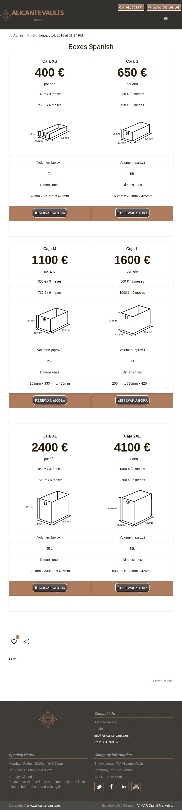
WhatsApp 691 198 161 (163, 7)
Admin (18, 35)
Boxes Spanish (91, 46)
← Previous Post (161, 681)
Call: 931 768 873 (131, 7)
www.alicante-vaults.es (44, 805)
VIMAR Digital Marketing (155, 805)
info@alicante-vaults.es (111, 735)
